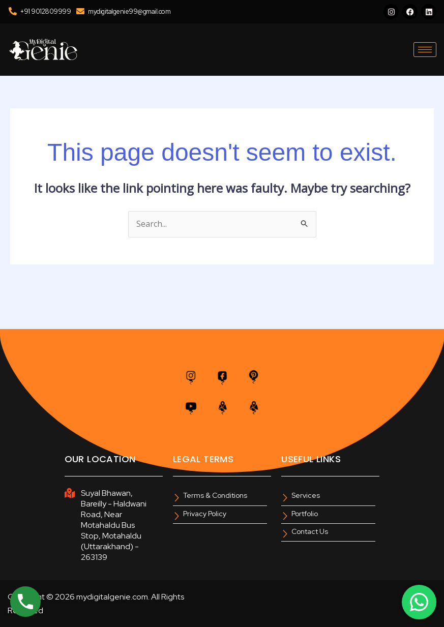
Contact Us (309, 531)
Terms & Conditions (215, 495)
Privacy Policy (204, 514)
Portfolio (304, 514)
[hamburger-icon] (424, 49)
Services (305, 495)
